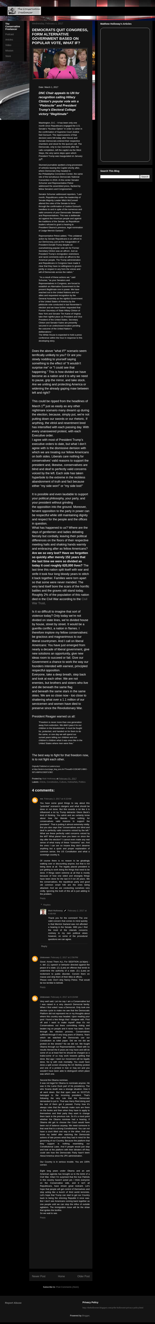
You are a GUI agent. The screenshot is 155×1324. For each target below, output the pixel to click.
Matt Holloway (55, 910)
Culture (62, 782)
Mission (9, 50)
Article (43, 782)
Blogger (85, 1315)
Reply (43, 898)
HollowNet (72, 782)
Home (61, 1276)
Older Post (83, 1276)
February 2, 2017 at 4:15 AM (57, 798)
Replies (46, 905)
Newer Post (39, 1276)
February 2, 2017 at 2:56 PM (64, 957)
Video (8, 45)
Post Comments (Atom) (67, 1287)
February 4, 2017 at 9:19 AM (64, 997)
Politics (82, 782)
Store (8, 56)
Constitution (52, 782)
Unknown (45, 957)
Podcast (9, 34)
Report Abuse (13, 1302)
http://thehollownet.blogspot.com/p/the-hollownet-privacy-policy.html (112, 1307)
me (41, 798)
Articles (9, 39)
